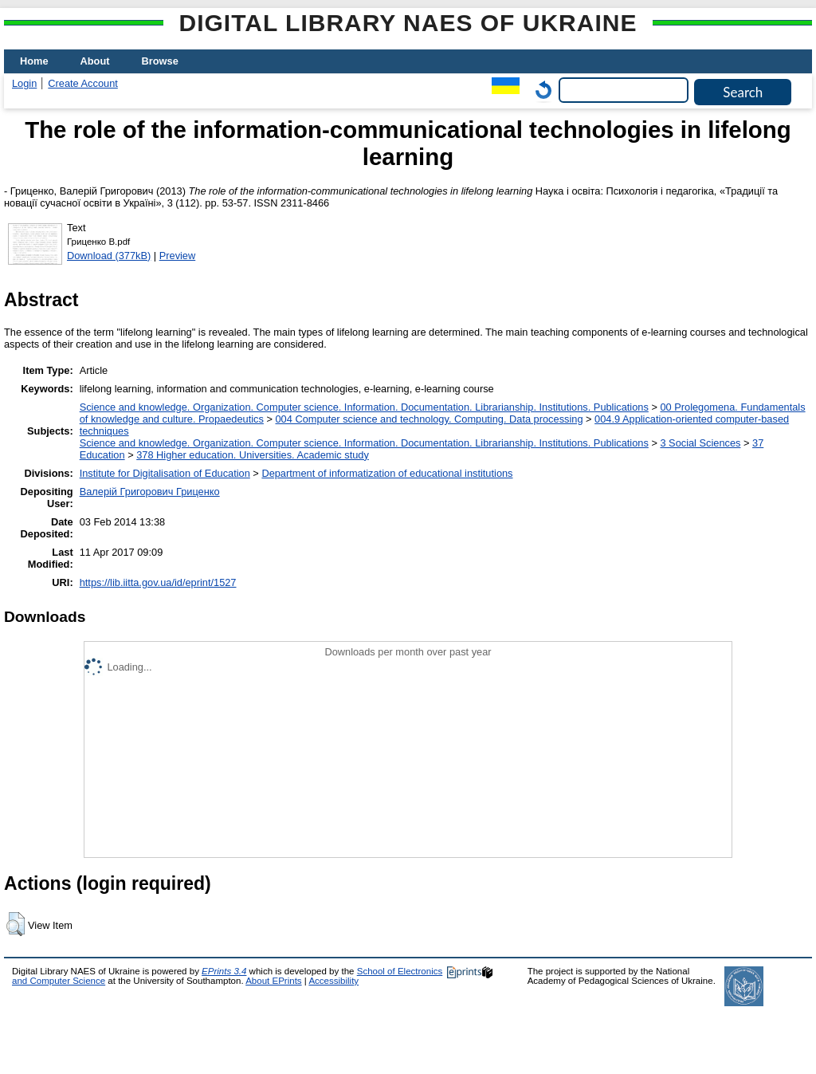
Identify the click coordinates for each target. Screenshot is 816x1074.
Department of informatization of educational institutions (386, 473)
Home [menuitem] (34, 61)
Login (24, 83)
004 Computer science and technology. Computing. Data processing (429, 419)
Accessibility (333, 980)
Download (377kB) (109, 256)
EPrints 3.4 (224, 971)
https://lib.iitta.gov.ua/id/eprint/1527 (158, 582)
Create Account (83, 83)
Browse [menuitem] (160, 61)
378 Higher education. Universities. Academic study (252, 455)
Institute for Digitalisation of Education (165, 473)
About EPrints (273, 980)
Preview (177, 256)
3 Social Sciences (700, 443)
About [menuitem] (95, 61)
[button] (15, 924)
